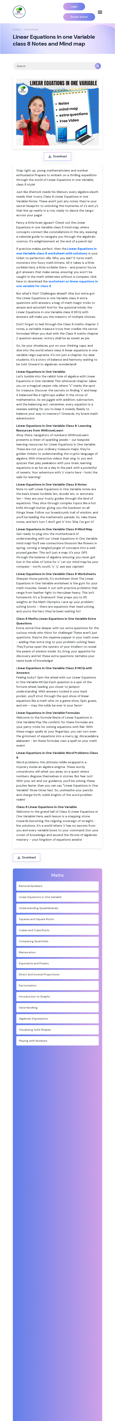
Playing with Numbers (33, 1041)
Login (74, 6)
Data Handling (28, 1007)
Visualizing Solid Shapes (35, 1030)
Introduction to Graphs (34, 996)
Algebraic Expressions (33, 1018)
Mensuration (27, 952)
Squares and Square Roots (36, 919)
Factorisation (28, 985)
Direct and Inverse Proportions (39, 974)
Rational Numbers (30, 886)
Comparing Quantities (33, 941)
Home (16, 29)
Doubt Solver (79, 17)
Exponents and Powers (34, 963)
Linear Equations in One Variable (40, 897)
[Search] (54, 66)
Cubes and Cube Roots (34, 930)
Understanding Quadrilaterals (38, 908)
